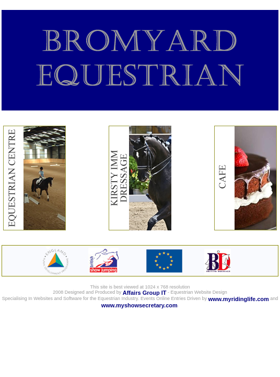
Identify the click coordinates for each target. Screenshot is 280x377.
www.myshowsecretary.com (139, 305)
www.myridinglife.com (238, 299)
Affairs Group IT (145, 293)
